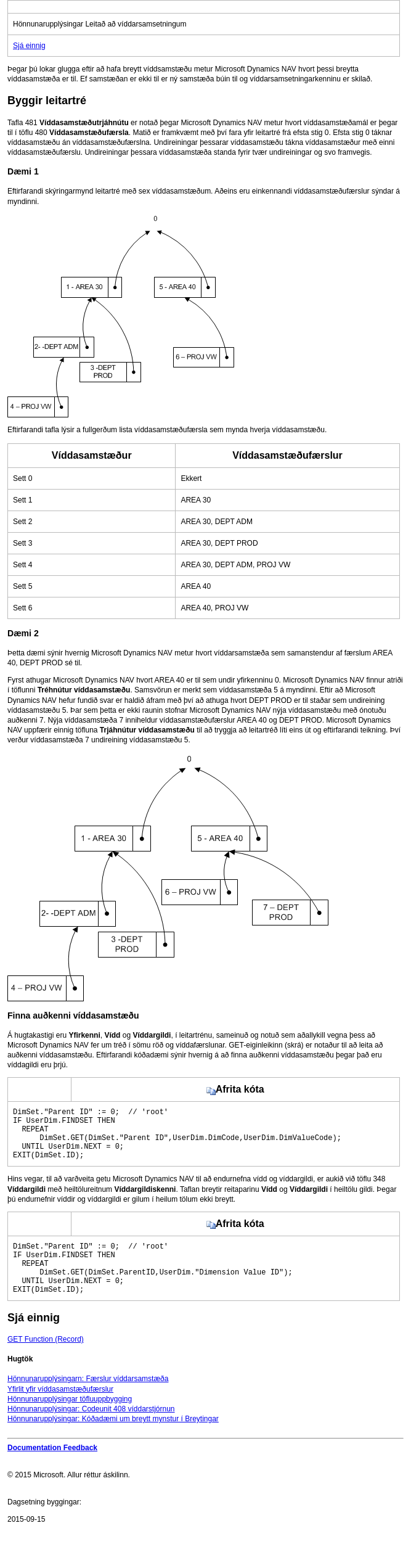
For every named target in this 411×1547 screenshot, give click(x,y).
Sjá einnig (29, 45)
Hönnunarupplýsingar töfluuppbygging (69, 1421)
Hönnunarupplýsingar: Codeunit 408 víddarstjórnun (91, 1431)
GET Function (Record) (45, 1361)
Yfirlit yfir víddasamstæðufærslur (60, 1411)
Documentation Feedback (52, 1470)
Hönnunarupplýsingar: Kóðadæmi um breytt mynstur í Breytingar (113, 1441)
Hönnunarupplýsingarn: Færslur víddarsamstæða (87, 1401)
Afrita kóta (235, 1089)
